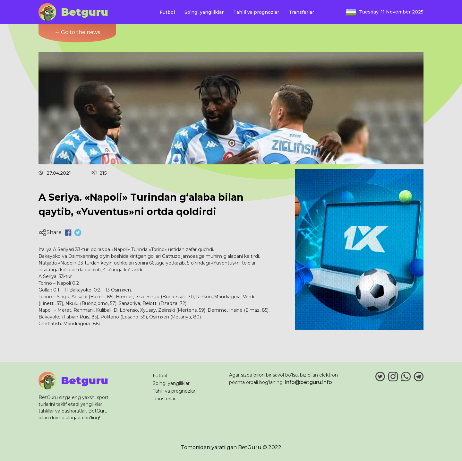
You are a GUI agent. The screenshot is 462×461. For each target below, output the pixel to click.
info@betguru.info (308, 382)
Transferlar (301, 12)
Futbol (167, 12)
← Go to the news (77, 32)
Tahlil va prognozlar (256, 12)
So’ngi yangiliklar (204, 12)
